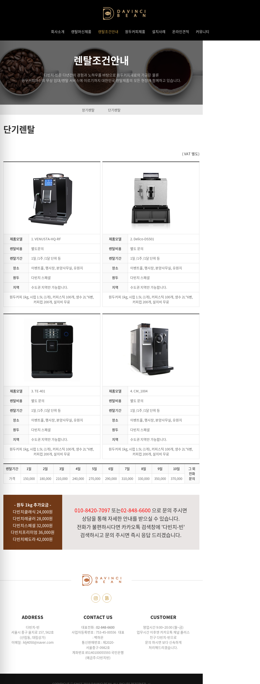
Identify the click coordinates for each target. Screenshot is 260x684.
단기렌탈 (143, 110)
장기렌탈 (117, 110)
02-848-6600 (134, 627)
